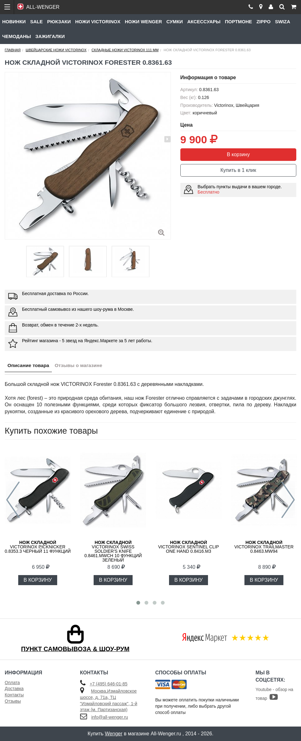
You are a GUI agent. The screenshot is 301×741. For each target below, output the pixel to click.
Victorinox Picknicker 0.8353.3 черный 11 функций (38, 547)
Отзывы (13, 701)
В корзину (238, 154)
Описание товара (29, 365)
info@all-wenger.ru (109, 717)
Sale (36, 21)
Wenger (114, 733)
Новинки (14, 21)
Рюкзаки (59, 21)
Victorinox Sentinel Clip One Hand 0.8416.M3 (188, 547)
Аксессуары (204, 21)
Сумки (174, 21)
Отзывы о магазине (82, 365)
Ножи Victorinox (97, 21)
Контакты (14, 694)
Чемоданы (16, 36)
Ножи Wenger (143, 21)
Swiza (282, 21)
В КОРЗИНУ (38, 580)
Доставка (14, 688)
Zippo (263, 21)
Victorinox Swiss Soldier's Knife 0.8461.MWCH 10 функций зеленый (113, 551)
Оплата (12, 682)
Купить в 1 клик (238, 170)
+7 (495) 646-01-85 (108, 683)
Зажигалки (50, 36)
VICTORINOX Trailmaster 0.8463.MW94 (264, 547)
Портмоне (238, 21)
